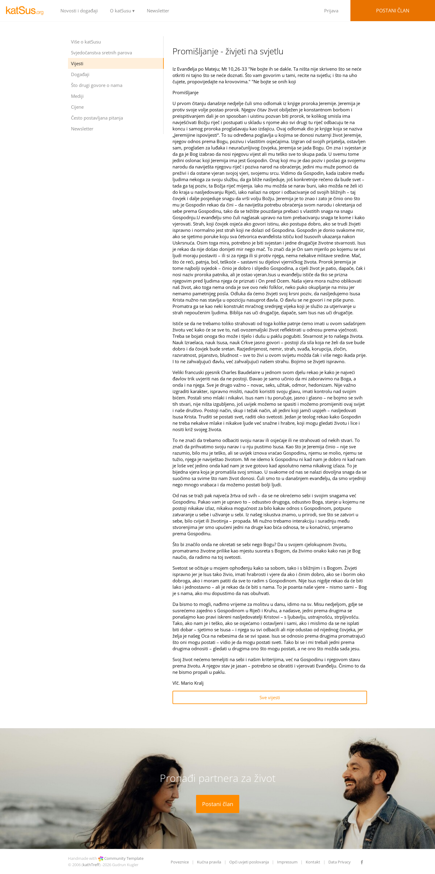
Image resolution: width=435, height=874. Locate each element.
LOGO (27, 11)
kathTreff (91, 864)
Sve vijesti (269, 697)
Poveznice (180, 862)
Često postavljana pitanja (97, 118)
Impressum (287, 862)
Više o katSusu (86, 42)
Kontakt (313, 862)
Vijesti (77, 63)
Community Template (123, 858)
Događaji (80, 74)
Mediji (77, 96)
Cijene (77, 107)
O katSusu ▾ (122, 11)
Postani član (392, 10)
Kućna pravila (209, 862)
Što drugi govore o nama (96, 85)
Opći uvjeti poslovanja (249, 862)
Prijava (331, 11)
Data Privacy (339, 862)
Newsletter (158, 11)
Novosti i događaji (79, 11)
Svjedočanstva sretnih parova (101, 53)
